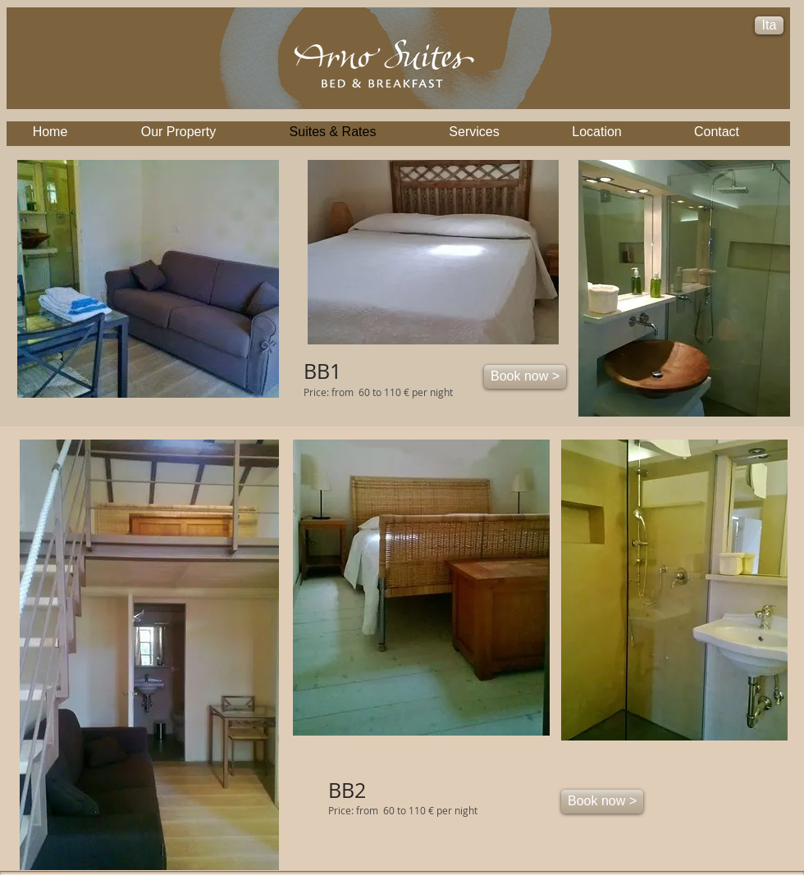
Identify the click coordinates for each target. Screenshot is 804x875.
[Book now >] (525, 377)
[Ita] (769, 25)
